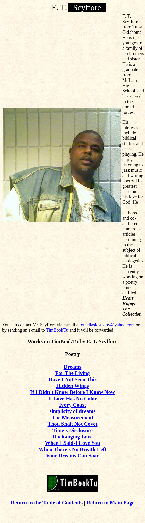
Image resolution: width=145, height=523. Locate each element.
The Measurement (72, 418)
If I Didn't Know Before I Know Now (72, 392)
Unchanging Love (72, 437)
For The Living (72, 373)
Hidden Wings (72, 386)
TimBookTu (57, 330)
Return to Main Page (110, 503)
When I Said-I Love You (72, 443)
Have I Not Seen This (72, 379)
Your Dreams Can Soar (72, 456)
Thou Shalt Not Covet (73, 424)
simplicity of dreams (72, 411)
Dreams (73, 367)
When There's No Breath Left (72, 449)
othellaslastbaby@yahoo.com (108, 324)
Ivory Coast (72, 405)
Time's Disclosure (72, 430)
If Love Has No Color (72, 398)
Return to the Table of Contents (47, 503)
